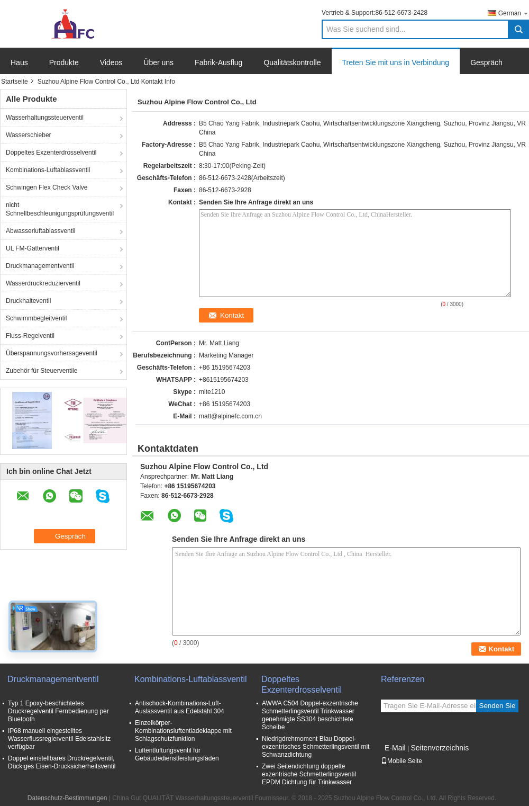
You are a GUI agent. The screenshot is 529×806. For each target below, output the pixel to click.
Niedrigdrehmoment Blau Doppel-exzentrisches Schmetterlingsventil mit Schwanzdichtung (315, 746)
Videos (111, 62)
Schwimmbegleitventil (36, 318)
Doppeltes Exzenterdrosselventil (51, 152)
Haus (19, 62)
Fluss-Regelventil (30, 335)
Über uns (158, 62)
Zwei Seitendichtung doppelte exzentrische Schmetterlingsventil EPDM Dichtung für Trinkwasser (309, 774)
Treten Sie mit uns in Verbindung (396, 62)
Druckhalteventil (28, 301)
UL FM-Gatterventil (32, 248)
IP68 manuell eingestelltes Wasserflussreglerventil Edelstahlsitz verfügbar (59, 738)
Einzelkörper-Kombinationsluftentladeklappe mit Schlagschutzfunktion (183, 730)
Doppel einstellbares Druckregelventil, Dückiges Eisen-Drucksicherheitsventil (61, 762)
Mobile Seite (401, 761)
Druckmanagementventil (40, 266)
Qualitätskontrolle (292, 62)
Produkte (64, 62)
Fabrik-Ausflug (218, 62)
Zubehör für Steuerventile (41, 370)
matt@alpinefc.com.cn (230, 416)
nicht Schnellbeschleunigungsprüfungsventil (60, 209)
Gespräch (486, 62)
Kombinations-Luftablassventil (48, 170)
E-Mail (395, 748)
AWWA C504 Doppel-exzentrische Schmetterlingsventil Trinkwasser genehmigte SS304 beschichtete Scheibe (310, 715)
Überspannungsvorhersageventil (51, 353)
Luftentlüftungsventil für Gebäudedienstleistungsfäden (177, 754)
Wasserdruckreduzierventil (43, 283)
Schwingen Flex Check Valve (47, 187)
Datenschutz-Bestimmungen (67, 798)
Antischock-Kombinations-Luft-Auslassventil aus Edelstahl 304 (179, 707)
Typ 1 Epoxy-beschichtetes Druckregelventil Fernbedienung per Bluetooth (58, 711)
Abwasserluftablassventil (40, 231)
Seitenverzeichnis (440, 748)
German (513, 13)
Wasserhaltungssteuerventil (45, 117)
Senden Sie (497, 706)
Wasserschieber (28, 135)
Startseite (14, 81)
